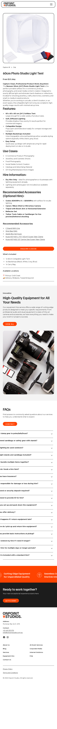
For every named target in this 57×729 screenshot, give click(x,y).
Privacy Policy (7, 669)
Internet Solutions (36, 652)
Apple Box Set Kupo (14, 234)
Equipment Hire (8, 656)
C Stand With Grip (13, 228)
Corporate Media (36, 649)
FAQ (31, 656)
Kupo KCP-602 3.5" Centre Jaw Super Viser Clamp (25, 239)
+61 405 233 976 (8, 630)
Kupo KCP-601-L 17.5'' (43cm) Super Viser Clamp (24, 237)
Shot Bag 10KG (11, 231)
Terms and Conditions (10, 673)
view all (9, 324)
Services (6, 652)
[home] (10, 4)
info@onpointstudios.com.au (13, 632)
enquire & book (28, 249)
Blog (4, 649)
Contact (10, 424)
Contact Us (7, 660)
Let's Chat (10, 601)
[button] (51, 4)
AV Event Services (36, 645)
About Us (6, 645)
